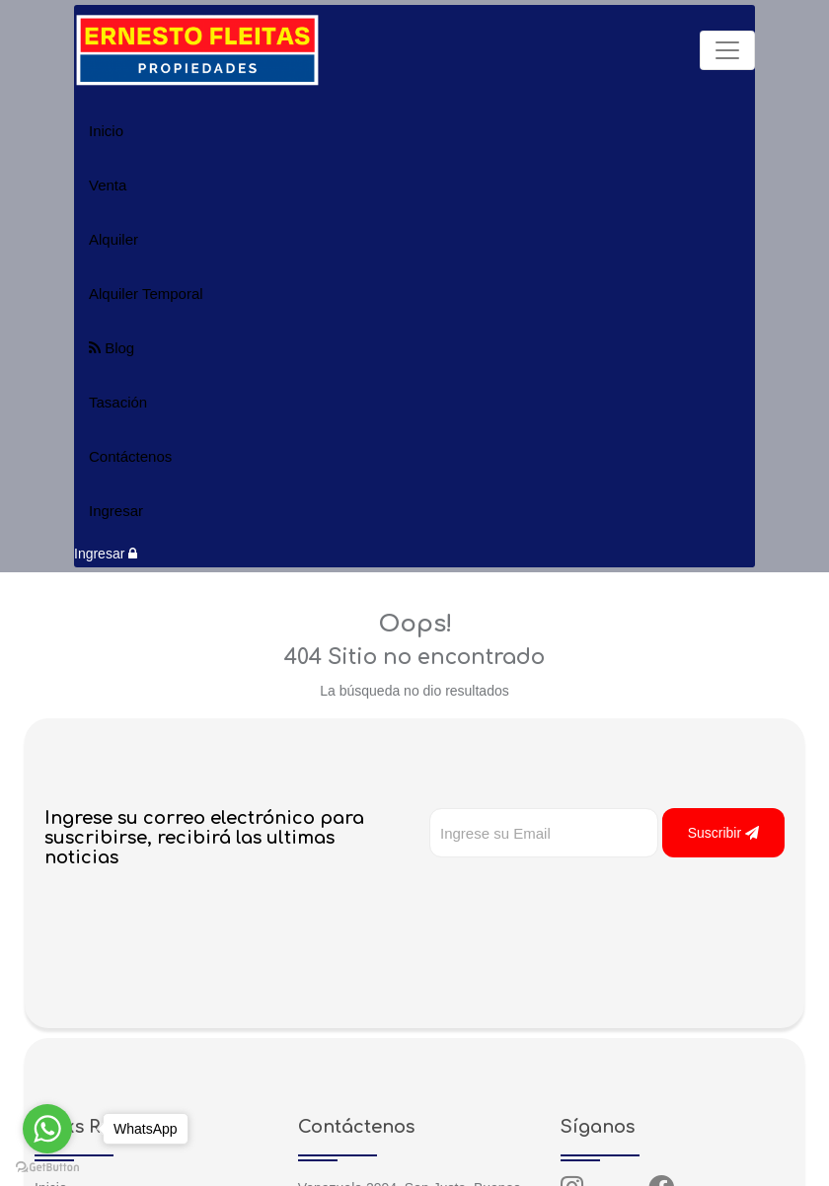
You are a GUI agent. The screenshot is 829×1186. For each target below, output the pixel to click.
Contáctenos (130, 456)
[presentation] (579, 896)
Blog (111, 347)
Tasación (118, 402)
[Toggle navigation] (727, 50)
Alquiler (113, 239)
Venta (107, 185)
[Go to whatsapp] (47, 1128)
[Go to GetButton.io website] (47, 1166)
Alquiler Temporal (146, 293)
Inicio (106, 130)
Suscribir (723, 833)
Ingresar (116, 510)
